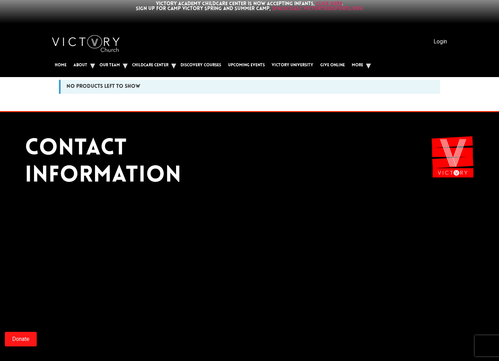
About (80, 65)
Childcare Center (150, 65)
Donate (20, 339)
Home (61, 65)
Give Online (332, 65)
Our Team (109, 65)
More (357, 65)
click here (329, 4)
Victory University (292, 65)
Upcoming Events (246, 65)
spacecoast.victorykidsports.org (317, 8)
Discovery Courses (201, 65)
